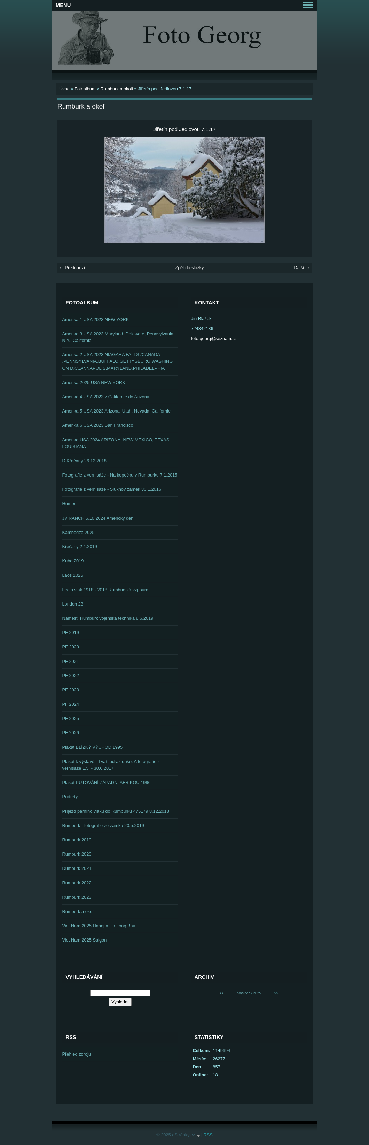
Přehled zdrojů (76, 1054)
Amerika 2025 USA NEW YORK (93, 382)
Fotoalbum (84, 88)
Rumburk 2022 (77, 883)
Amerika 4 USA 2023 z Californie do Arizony (105, 396)
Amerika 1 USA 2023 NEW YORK (95, 319)
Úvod (64, 88)
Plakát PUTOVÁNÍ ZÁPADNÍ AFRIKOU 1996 (106, 782)
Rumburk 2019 (77, 839)
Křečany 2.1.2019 (79, 546)
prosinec (243, 993)
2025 (257, 993)
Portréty (70, 796)
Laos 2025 (72, 575)
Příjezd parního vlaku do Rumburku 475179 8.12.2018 (115, 811)
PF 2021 (70, 661)
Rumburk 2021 (77, 868)
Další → (302, 267)
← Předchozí (72, 267)
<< (222, 993)
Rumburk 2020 (77, 854)
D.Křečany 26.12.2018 (84, 460)
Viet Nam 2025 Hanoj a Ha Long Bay (98, 925)
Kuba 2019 (73, 560)
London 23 (73, 604)
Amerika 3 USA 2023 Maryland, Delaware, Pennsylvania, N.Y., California (118, 337)
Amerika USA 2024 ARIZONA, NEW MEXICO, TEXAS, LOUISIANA (116, 443)
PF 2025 (70, 718)
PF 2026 (70, 732)
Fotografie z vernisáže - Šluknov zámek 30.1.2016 (112, 489)
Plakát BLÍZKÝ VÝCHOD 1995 (92, 747)
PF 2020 (70, 646)
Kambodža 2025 (78, 532)
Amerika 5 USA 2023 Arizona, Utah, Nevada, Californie (116, 411)
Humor (69, 503)
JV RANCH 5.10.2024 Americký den (98, 518)
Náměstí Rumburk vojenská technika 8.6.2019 (108, 618)
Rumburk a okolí (117, 88)
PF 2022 (70, 675)
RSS (208, 1134)
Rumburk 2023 (77, 897)
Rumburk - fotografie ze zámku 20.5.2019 (103, 825)
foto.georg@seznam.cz (214, 338)
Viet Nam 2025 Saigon (84, 940)
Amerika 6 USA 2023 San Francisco (97, 425)
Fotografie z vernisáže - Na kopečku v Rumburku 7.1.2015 (120, 475)
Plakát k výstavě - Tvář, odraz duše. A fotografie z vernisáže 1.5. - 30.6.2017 (111, 765)
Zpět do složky (189, 267)
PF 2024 (70, 704)
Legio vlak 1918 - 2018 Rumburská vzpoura (105, 589)
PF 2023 (70, 689)
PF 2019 (70, 632)
